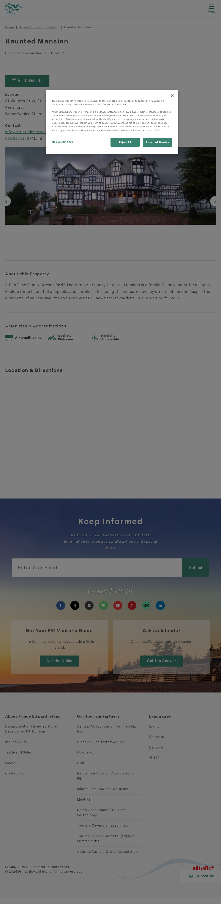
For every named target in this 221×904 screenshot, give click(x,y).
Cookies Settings (62, 142)
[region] (112, 122)
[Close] (172, 95)
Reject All (125, 142)
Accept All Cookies (157, 142)
